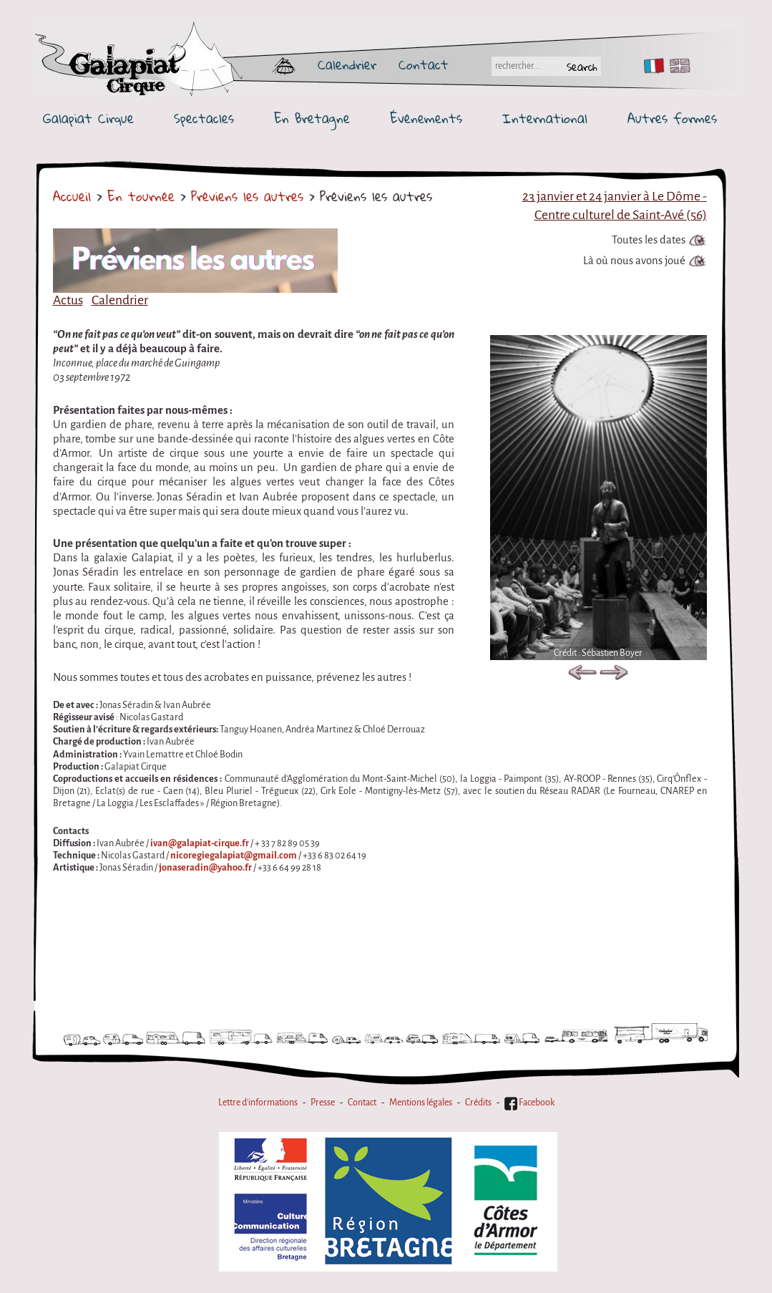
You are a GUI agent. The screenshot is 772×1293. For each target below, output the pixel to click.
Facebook (529, 1103)
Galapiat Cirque (88, 118)
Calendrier (347, 64)
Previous (582, 675)
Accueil (72, 196)
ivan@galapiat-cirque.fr (199, 843)
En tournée (141, 196)
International (544, 118)
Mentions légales (420, 1103)
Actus (68, 300)
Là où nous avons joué (634, 260)
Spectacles (204, 118)
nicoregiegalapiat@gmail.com (233, 856)
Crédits (478, 1103)
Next (614, 675)
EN (677, 66)
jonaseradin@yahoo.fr (205, 868)
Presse (323, 1103)
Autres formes (672, 118)
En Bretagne (312, 118)
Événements (426, 118)
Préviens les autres (247, 196)
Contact (424, 64)
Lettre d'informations (258, 1103)
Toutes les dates (648, 240)
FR (650, 66)
